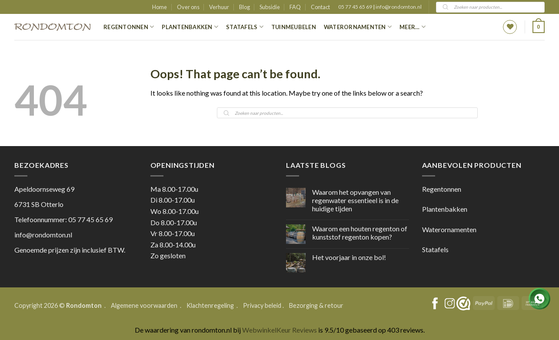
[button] (538, 27)
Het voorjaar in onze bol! (349, 257)
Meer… (412, 27)
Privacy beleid (262, 305)
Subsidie (270, 6)
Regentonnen (128, 27)
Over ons (188, 6)
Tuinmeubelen (293, 26)
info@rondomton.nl (399, 6)
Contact (320, 6)
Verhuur (219, 6)
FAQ (295, 6)
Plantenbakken (190, 27)
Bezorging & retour (316, 305)
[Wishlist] (510, 27)
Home (159, 6)
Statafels (244, 27)
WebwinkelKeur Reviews (279, 330)
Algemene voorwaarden (145, 305)
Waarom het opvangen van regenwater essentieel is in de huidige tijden (355, 200)
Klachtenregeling (210, 305)
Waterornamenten (358, 27)
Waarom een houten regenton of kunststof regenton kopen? (359, 232)
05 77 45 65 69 (355, 6)
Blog (244, 6)
